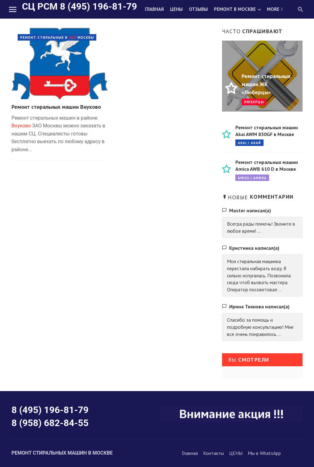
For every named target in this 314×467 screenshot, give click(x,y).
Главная (154, 9)
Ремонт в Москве (235, 9)
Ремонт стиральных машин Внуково (56, 106)
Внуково (21, 126)
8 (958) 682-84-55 (50, 422)
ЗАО (72, 37)
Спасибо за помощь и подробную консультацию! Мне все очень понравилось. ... (260, 327)
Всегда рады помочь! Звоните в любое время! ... (261, 227)
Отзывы (198, 9)
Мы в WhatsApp (264, 453)
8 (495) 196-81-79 (50, 409)
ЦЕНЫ (235, 453)
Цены (176, 9)
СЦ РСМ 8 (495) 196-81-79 (79, 6)
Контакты (213, 453)
